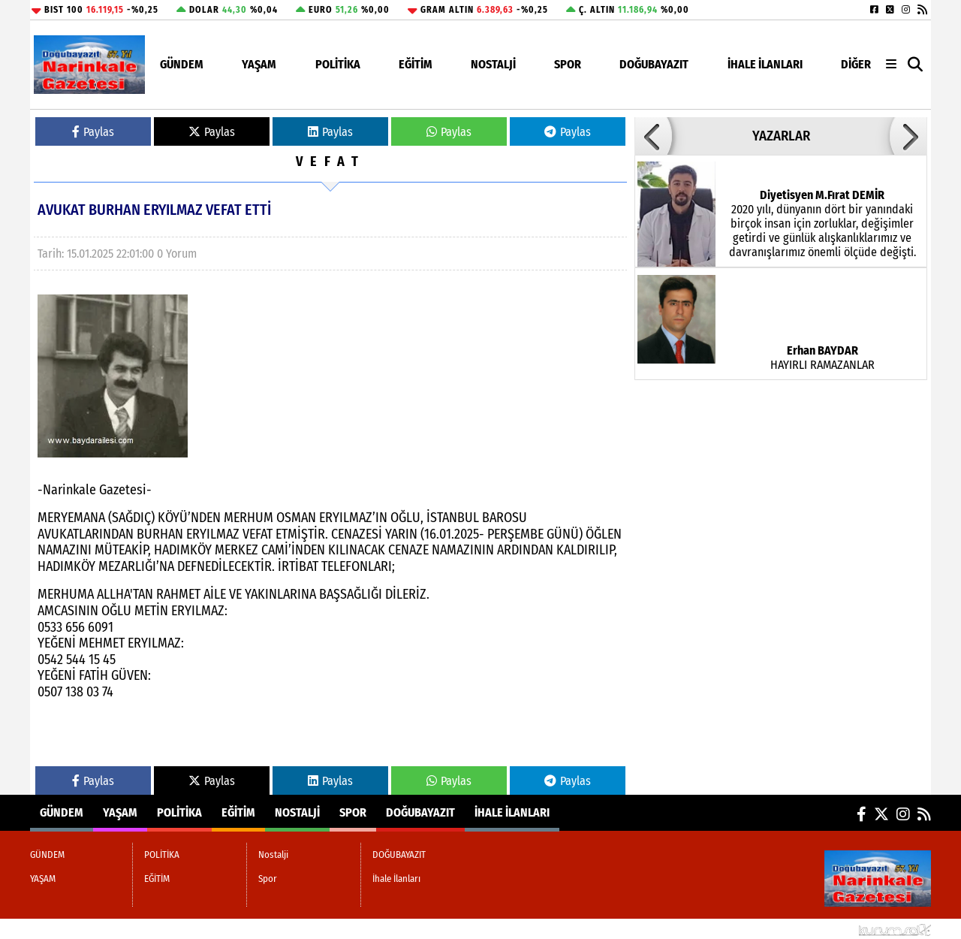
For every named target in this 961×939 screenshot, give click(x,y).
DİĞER (856, 64)
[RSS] (922, 10)
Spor (567, 64)
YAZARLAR (781, 136)
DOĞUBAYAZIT (653, 64)
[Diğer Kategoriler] (891, 64)
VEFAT (331, 161)
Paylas (93, 132)
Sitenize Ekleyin (147, 929)
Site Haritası (66, 929)
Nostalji (493, 64)
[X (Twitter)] (890, 10)
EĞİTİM (415, 64)
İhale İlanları (765, 64)
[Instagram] (906, 10)
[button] (915, 65)
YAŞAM (259, 64)
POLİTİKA (337, 64)
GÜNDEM (181, 64)
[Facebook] (874, 10)
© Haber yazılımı (852, 929)
